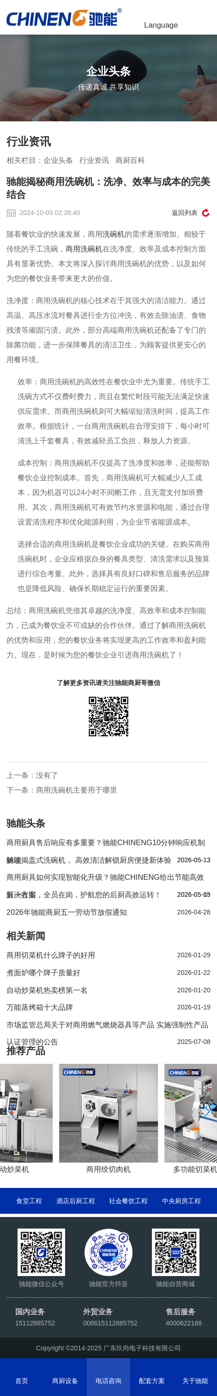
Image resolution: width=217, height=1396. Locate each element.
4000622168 (184, 1323)
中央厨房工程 (181, 1201)
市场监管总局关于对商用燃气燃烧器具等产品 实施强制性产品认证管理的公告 (108, 1027)
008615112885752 (110, 1323)
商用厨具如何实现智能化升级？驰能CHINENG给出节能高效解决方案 (108, 879)
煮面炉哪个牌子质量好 (108, 973)
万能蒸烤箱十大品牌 (108, 1007)
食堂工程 (29, 1201)
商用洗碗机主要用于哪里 (76, 790)
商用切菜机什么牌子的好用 (108, 955)
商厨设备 (65, 1380)
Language (161, 25)
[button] (206, 1112)
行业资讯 (94, 160)
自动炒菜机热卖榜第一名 (108, 990)
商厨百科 (130, 160)
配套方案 (152, 1380)
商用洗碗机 (84, 249)
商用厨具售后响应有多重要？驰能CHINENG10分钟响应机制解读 (108, 845)
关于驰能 (195, 1380)
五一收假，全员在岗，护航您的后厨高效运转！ (108, 895)
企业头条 (58, 160)
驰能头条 (25, 823)
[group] (108, 1119)
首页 (21, 1380)
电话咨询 (108, 1380)
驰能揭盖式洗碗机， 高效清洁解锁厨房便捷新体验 (108, 860)
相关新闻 (25, 936)
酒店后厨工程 (75, 1201)
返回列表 (185, 212)
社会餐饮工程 (128, 1201)
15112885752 (35, 1323)
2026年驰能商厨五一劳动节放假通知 (108, 912)
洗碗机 (113, 234)
